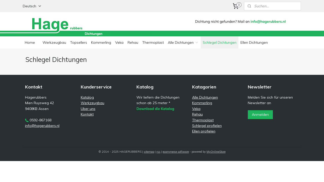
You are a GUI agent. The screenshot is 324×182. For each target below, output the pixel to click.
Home (30, 42)
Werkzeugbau (54, 42)
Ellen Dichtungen (254, 42)
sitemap (149, 151)
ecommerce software (176, 151)
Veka (119, 42)
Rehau (133, 42)
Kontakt (87, 114)
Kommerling (101, 42)
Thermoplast (153, 42)
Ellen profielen (203, 131)
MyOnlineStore (216, 151)
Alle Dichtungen (183, 42)
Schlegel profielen (207, 125)
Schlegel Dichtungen (219, 42)
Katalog (87, 97)
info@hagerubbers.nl (42, 125)
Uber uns (88, 108)
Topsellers (78, 42)
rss (158, 151)
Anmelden (260, 114)
